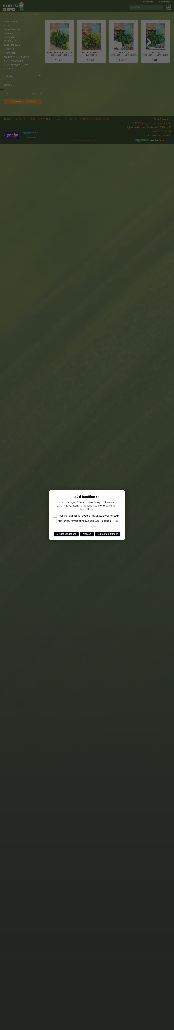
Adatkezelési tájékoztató (87, 527)
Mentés (87, 534)
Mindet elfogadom (66, 534)
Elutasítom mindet (108, 534)
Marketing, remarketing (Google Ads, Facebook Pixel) (86, 521)
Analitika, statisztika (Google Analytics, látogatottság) (86, 516)
